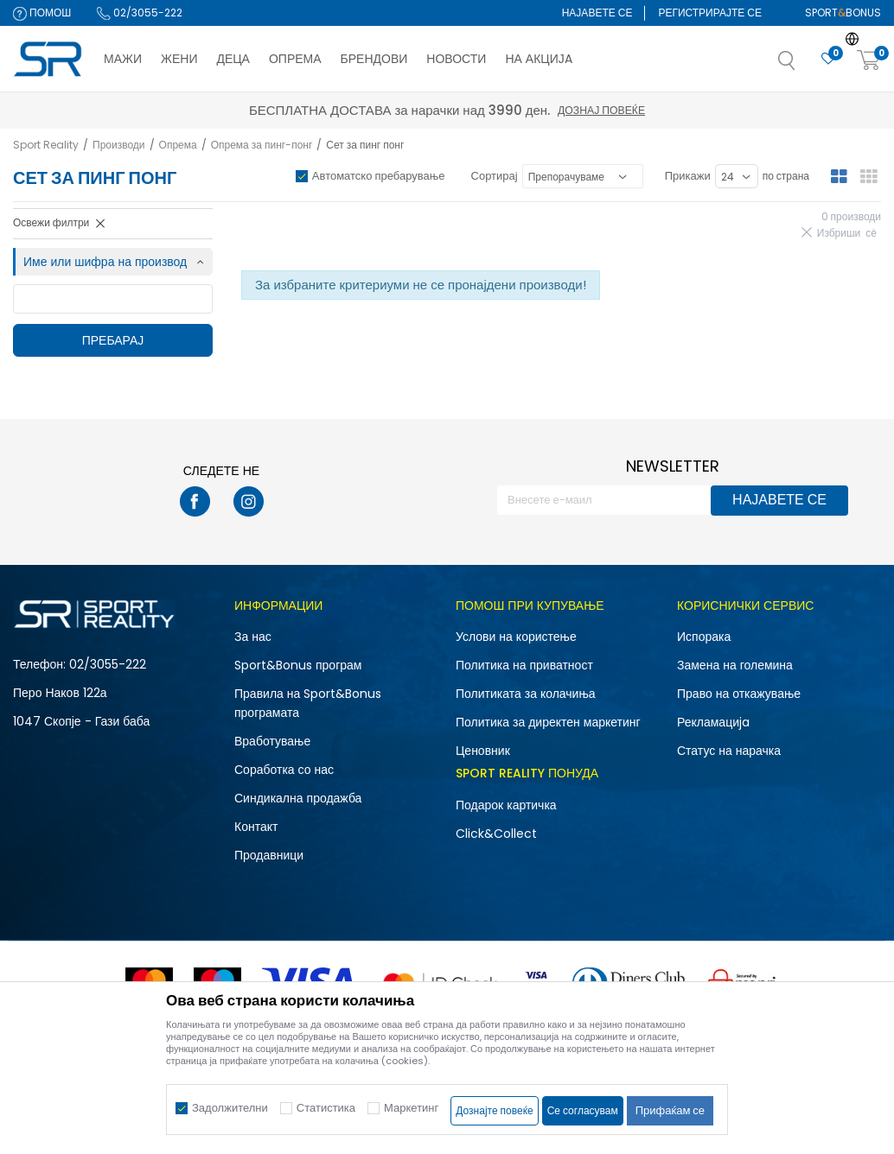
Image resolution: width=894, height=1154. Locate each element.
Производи (119, 144)
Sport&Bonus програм (297, 665)
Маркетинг (411, 1108)
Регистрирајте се (710, 12)
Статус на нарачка (729, 750)
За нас (252, 636)
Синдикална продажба (297, 798)
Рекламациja (713, 722)
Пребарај (113, 340)
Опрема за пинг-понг (262, 144)
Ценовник (483, 750)
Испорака (704, 636)
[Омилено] (828, 59)
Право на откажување (739, 693)
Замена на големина (735, 665)
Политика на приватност (524, 665)
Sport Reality (46, 144)
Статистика (326, 1108)
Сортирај (494, 176)
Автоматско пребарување (378, 176)
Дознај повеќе (601, 110)
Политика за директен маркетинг (548, 722)
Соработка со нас (284, 769)
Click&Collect (496, 833)
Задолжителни (230, 1108)
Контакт (256, 826)
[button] (804, 65)
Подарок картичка (506, 805)
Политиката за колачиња (526, 693)
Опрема (178, 144)
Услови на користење (516, 636)
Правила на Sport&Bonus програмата (307, 703)
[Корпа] (869, 61)
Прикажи (688, 176)
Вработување (272, 741)
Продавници (268, 855)
